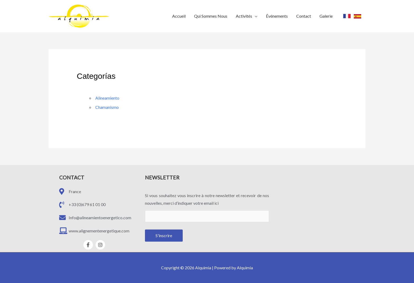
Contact (303, 15)
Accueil (179, 15)
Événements (277, 15)
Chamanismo (107, 107)
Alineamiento (107, 97)
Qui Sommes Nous (210, 15)
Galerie (326, 15)
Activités (244, 15)
